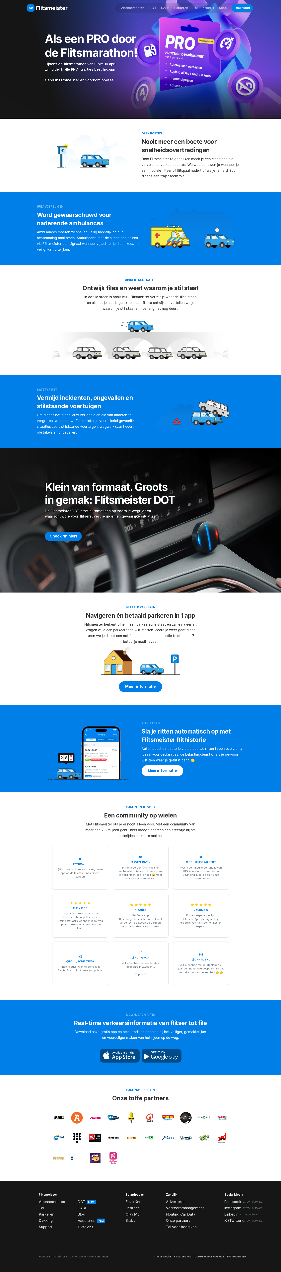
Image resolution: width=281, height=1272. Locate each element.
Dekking (46, 1220)
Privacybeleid (162, 1256)
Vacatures (86, 1221)
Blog (81, 1214)
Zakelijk (208, 8)
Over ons (85, 1227)
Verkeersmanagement (185, 1208)
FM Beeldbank (236, 1256)
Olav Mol (133, 1214)
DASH (165, 8)
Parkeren (181, 8)
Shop (223, 8)
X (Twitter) (233, 1220)
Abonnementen (133, 8)
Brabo (131, 1220)
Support (45, 1227)
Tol (195, 8)
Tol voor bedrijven (181, 1227)
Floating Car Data (180, 1214)
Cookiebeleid (182, 1256)
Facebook (232, 1202)
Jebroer (132, 1208)
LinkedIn (231, 1214)
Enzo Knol (134, 1202)
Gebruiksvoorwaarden (209, 1256)
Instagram (232, 1208)
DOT (152, 8)
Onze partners (178, 1220)
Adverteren (175, 1202)
